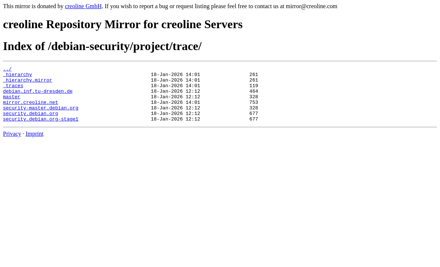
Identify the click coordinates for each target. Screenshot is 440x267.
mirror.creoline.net (30, 109)
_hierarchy (17, 76)
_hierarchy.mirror (27, 83)
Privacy (12, 145)
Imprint (34, 145)
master (11, 103)
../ (7, 69)
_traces (13, 89)
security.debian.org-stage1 (40, 129)
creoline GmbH (83, 6)
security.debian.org (30, 123)
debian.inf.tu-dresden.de (37, 96)
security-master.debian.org (40, 116)
